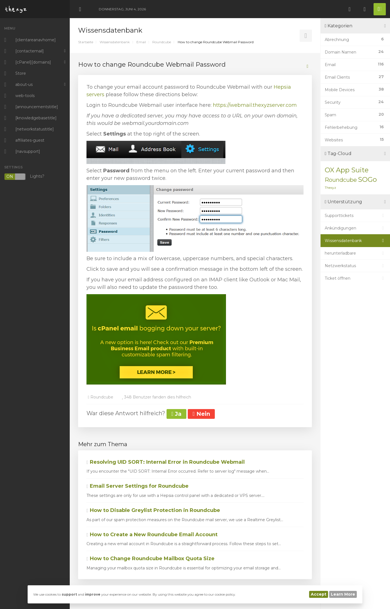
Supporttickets (355, 215)
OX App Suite (347, 170)
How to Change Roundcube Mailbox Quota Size (150, 558)
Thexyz (330, 187)
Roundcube (161, 42)
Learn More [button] (343, 594)
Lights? (24, 176)
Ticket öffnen (355, 278)
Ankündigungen (355, 228)
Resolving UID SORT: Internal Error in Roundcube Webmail (165, 462)
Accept (318, 594)
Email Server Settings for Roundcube (137, 486)
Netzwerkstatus (355, 265)
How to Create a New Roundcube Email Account (152, 534)
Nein (201, 413)
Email (141, 42)
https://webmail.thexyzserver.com (255, 105)
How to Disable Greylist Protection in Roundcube (153, 510)
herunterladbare (355, 253)
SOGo (367, 179)
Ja (176, 413)
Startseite (85, 42)
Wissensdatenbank (115, 42)
